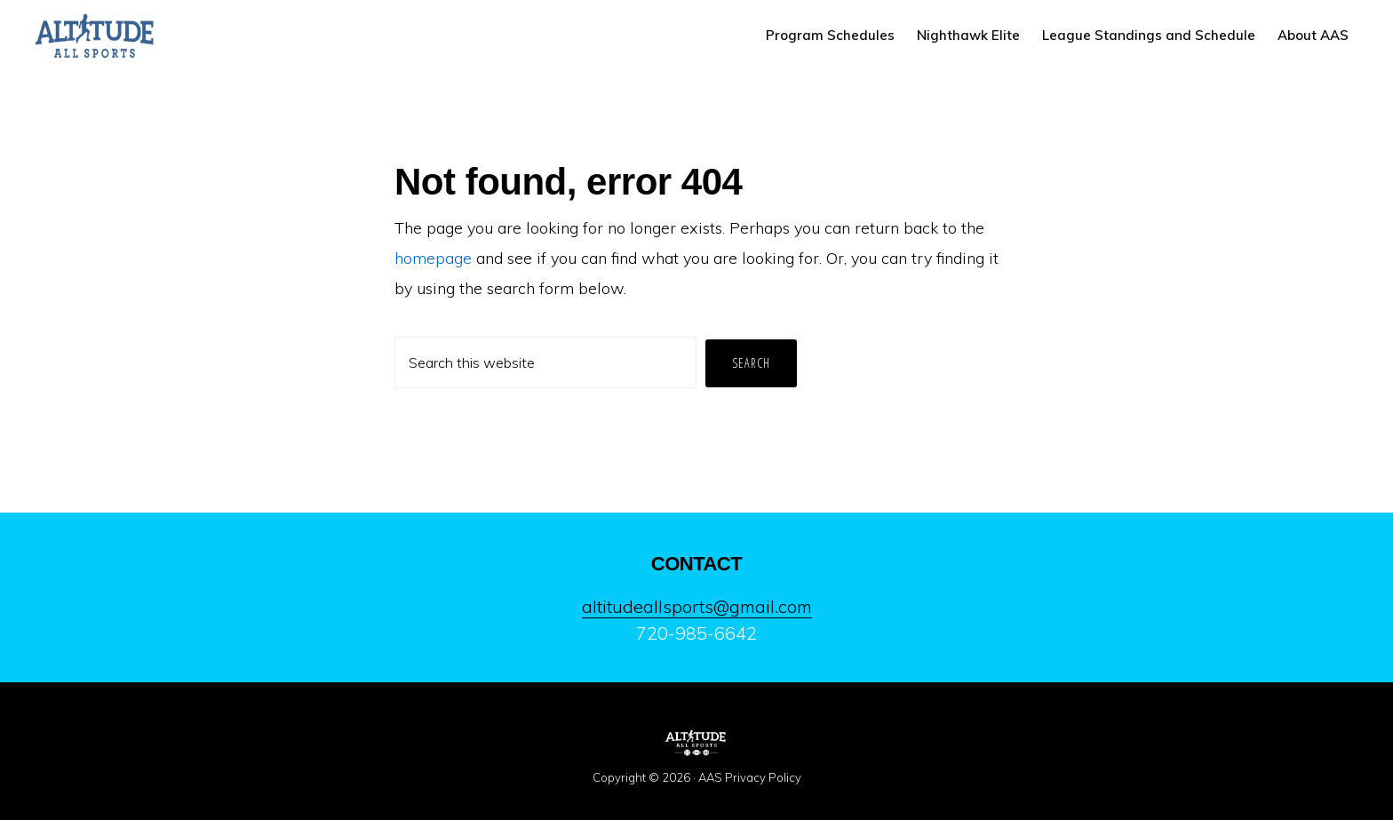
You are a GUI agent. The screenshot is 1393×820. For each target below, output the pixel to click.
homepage (433, 258)
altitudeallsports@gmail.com (697, 606)
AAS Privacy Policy (749, 777)
